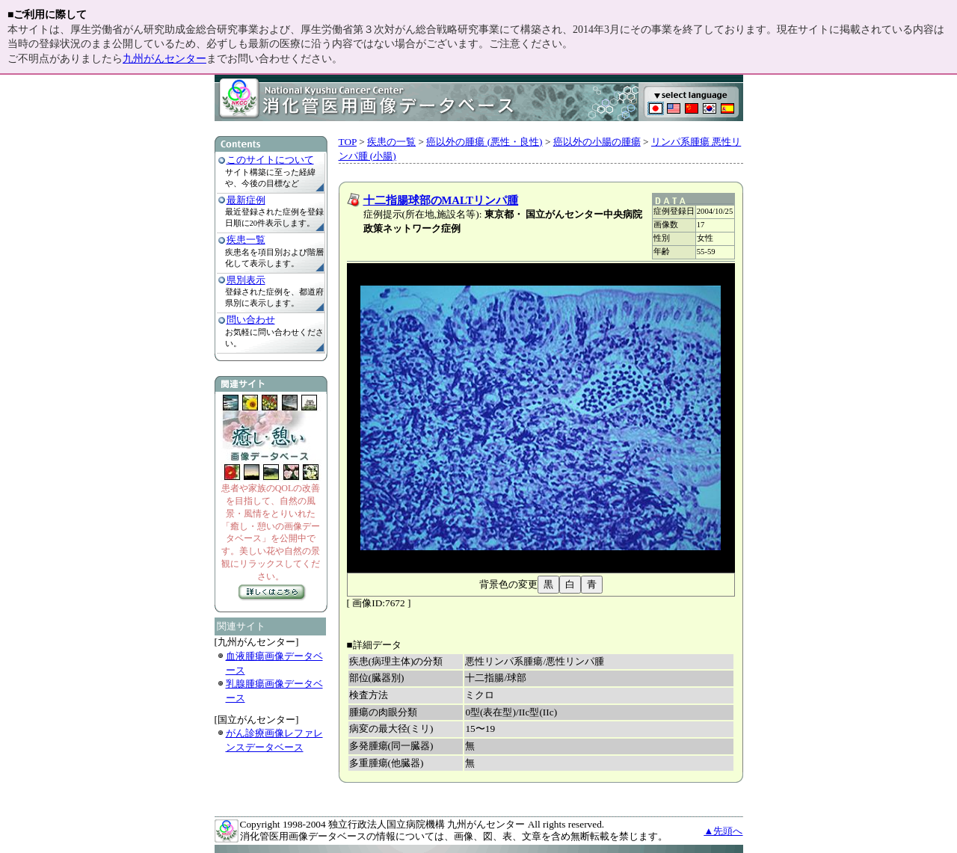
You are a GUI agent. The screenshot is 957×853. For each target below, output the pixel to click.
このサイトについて (270, 159)
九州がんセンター (164, 58)
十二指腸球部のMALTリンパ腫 (441, 200)
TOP (348, 141)
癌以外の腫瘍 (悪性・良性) (484, 141)
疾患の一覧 (391, 141)
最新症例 (246, 200)
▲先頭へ (723, 831)
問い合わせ (251, 319)
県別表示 (246, 280)
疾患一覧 (246, 239)
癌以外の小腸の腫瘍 (597, 141)
